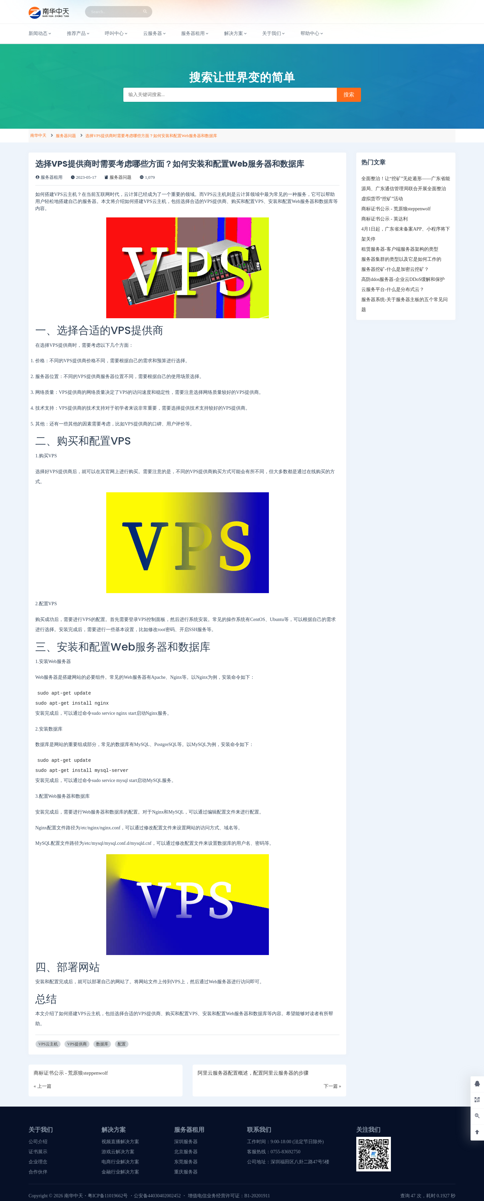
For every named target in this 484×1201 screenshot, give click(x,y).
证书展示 (38, 1151)
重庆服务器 (186, 1171)
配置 (122, 1044)
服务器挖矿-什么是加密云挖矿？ (395, 269)
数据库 (102, 1044)
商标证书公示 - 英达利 (384, 218)
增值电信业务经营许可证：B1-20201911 (229, 1195)
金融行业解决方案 (120, 1171)
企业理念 (38, 1161)
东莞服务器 (186, 1161)
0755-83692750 (285, 1151)
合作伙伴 (38, 1171)
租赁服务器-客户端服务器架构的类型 (399, 249)
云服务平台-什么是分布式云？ (392, 289)
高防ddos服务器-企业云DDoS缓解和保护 (403, 279)
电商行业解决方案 (120, 1161)
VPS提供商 (77, 1044)
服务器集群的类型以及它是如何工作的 (401, 259)
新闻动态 (40, 33)
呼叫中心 (116, 33)
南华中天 (38, 135)
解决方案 (236, 33)
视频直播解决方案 (120, 1141)
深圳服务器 (186, 1141)
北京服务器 (186, 1151)
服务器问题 (66, 135)
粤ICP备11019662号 (108, 1195)
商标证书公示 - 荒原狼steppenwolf (396, 208)
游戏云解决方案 (118, 1151)
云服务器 (155, 33)
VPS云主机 (48, 1044)
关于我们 (274, 33)
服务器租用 (195, 33)
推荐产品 (78, 33)
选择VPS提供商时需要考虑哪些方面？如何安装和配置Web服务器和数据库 (151, 135)
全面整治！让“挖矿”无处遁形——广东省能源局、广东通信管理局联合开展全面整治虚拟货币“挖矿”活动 (405, 188)
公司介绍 (38, 1141)
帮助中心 (312, 33)
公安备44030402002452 (157, 1195)
